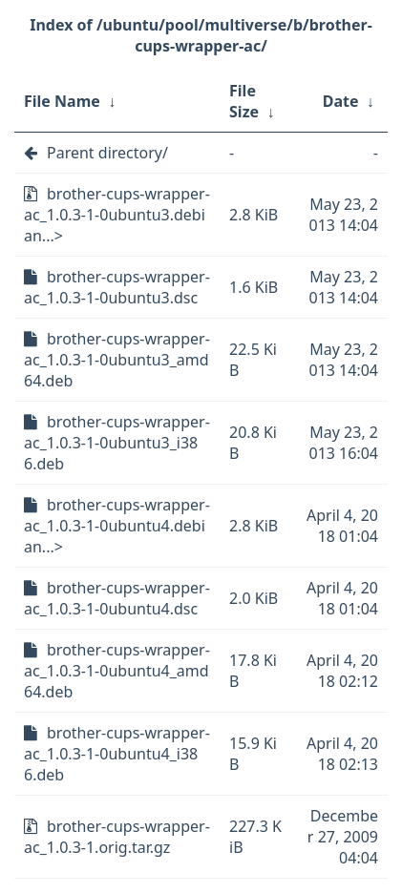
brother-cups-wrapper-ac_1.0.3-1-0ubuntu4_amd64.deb (117, 670)
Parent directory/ (107, 152)
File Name (62, 101)
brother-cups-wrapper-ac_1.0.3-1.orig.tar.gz (117, 837)
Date (341, 101)
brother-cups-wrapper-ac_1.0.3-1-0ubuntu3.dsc (117, 287)
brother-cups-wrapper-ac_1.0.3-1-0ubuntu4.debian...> (117, 525)
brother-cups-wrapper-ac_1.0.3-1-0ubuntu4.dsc (117, 598)
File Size (244, 101)
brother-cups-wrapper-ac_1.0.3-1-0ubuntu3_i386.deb (117, 442)
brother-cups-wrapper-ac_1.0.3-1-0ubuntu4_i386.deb (117, 753)
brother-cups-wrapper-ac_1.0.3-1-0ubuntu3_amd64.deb (117, 359)
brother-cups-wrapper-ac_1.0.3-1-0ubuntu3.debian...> (117, 214)
